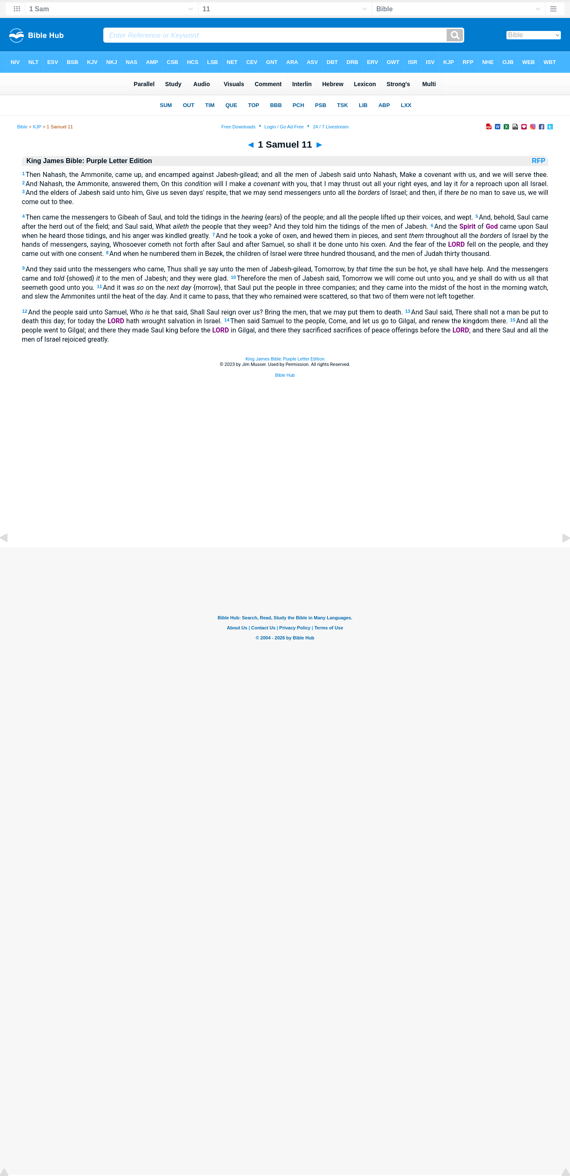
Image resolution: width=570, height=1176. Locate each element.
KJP (37, 126)
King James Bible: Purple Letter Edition (285, 359)
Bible (22, 126)
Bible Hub (285, 375)
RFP (539, 160)
